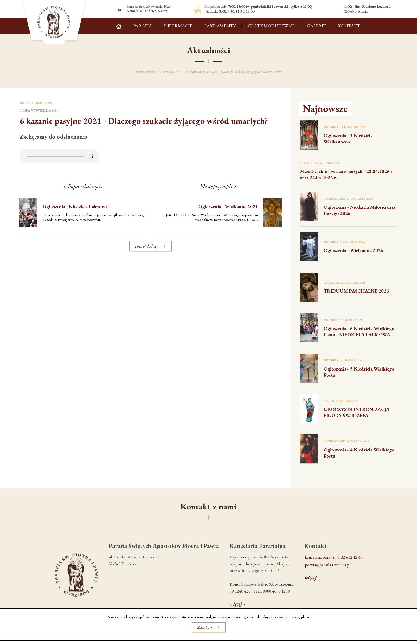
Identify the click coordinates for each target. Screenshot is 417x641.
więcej (236, 604)
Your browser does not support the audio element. (59, 156)
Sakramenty (220, 25)
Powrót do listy (146, 246)
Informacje (178, 25)
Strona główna (145, 71)
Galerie (316, 25)
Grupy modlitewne (271, 25)
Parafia (143, 25)
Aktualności (170, 71)
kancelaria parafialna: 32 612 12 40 (333, 557)
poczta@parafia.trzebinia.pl (328, 565)
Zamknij (204, 627)
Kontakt (349, 26)
